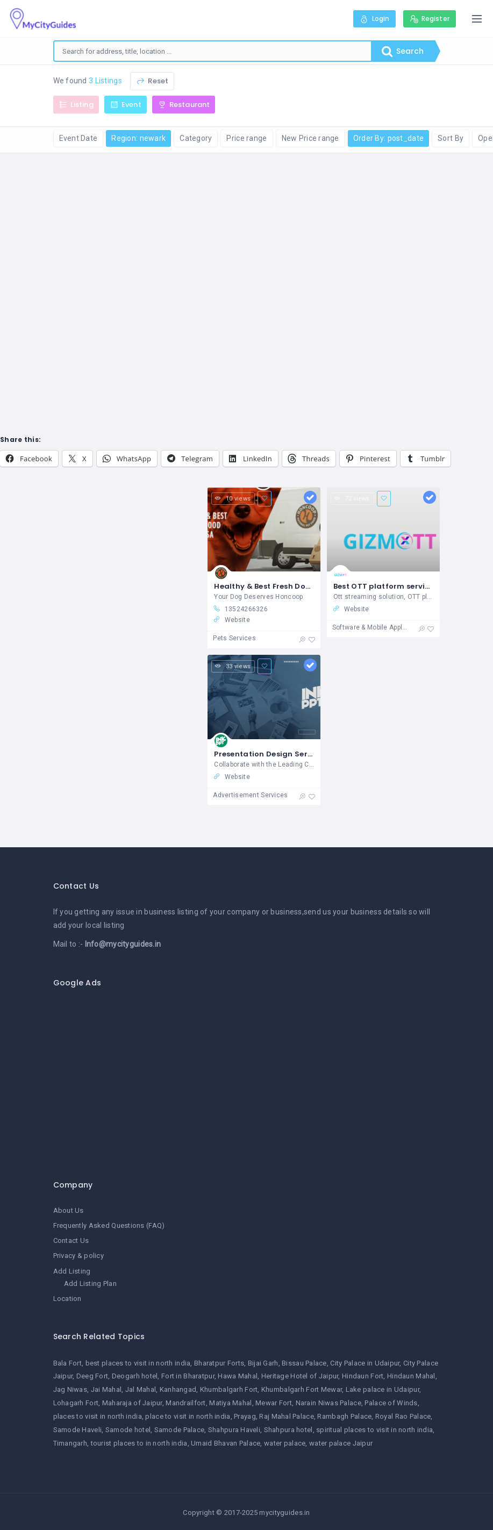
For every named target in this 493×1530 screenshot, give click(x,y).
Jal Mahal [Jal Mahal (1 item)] (140, 1389)
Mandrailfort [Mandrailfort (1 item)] (185, 1403)
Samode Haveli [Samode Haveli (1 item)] (77, 1430)
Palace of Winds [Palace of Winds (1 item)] (391, 1403)
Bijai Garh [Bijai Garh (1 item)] (263, 1363)
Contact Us (71, 1240)
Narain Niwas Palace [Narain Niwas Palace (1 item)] (328, 1403)
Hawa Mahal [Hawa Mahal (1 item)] (238, 1376)
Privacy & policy (78, 1256)
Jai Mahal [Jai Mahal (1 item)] (106, 1389)
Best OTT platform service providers (403, 586)
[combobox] (212, 51)
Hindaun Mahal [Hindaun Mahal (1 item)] (411, 1376)
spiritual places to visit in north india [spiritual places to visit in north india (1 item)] (374, 1430)
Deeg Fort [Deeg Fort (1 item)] (92, 1376)
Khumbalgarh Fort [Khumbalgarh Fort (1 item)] (229, 1389)
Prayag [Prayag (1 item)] (245, 1416)
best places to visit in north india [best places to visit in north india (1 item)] (138, 1363)
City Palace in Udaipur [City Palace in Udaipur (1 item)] (364, 1363)
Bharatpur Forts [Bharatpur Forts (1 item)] (219, 1363)
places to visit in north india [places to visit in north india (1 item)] (97, 1416)
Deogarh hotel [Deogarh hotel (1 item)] (135, 1376)
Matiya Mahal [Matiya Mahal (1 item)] (230, 1403)
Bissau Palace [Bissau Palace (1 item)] (304, 1363)
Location (67, 1299)
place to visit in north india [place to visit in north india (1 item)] (187, 1416)
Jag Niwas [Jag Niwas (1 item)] (70, 1389)
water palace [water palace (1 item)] (284, 1443)
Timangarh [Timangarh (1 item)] (70, 1443)
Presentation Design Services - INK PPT (288, 754)
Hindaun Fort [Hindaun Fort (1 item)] (362, 1376)
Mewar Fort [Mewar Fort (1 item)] (273, 1403)
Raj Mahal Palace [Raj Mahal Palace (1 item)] (286, 1416)
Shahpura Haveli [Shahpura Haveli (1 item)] (234, 1430)
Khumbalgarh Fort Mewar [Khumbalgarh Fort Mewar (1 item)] (301, 1389)
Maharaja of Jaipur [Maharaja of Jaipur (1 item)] (132, 1403)
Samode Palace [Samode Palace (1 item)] (179, 1430)
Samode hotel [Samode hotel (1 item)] (128, 1430)
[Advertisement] (246, 1078)
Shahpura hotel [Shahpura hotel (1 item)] (288, 1430)
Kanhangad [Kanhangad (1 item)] (178, 1389)
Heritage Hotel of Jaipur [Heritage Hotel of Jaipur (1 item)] (300, 1376)
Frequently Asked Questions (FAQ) (109, 1225)
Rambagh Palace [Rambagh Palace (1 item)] (344, 1416)
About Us (68, 1210)
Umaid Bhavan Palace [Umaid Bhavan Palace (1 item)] (225, 1443)
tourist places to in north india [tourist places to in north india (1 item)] (139, 1443)
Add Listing (72, 1271)
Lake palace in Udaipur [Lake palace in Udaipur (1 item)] (382, 1389)
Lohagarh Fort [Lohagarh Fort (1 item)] (76, 1403)
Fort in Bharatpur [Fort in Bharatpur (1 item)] (188, 1376)
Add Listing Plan (90, 1283)
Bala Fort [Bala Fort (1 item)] (67, 1363)
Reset (152, 81)
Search (403, 51)
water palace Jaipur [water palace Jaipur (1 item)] (341, 1443)
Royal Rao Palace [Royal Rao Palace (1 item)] (403, 1416)
